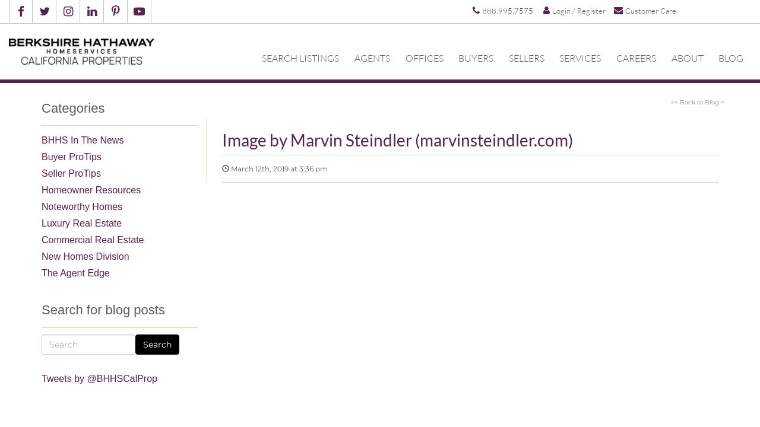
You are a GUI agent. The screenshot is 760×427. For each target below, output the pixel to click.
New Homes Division (85, 256)
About (688, 57)
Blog (730, 57)
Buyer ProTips (72, 157)
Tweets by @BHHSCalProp (99, 379)
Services (580, 57)
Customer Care (645, 10)
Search (157, 344)
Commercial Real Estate (93, 240)
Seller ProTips (71, 173)
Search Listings (300, 57)
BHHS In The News (83, 140)
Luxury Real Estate (82, 223)
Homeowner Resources (91, 190)
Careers (636, 57)
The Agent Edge (76, 273)
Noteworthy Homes (82, 207)
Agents (372, 57)
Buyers (475, 57)
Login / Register (574, 10)
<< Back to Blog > (697, 102)
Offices (425, 57)
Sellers (526, 57)
